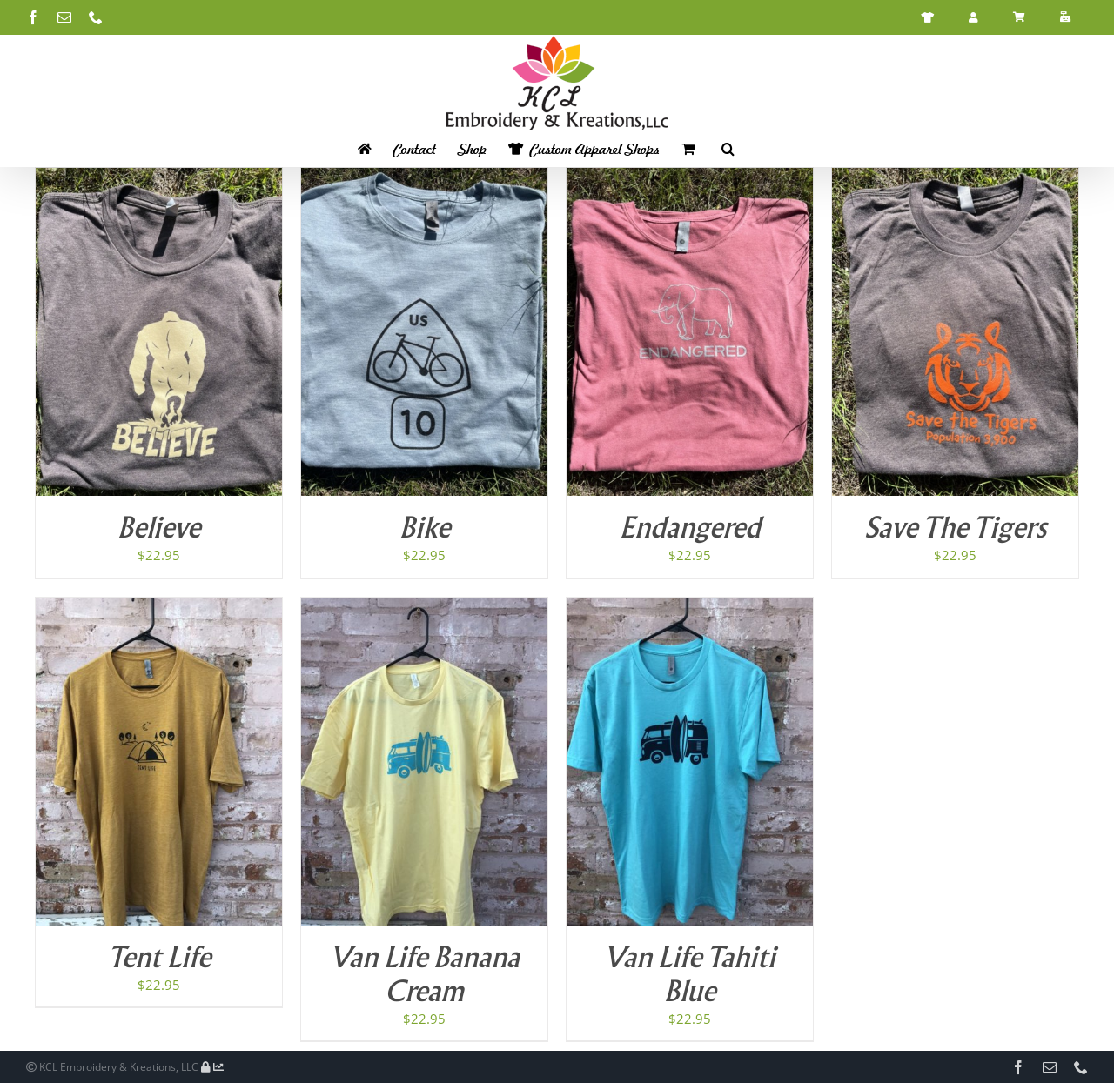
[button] (728, 148)
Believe (158, 530)
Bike (424, 530)
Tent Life (159, 959)
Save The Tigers (955, 530)
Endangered (690, 530)
